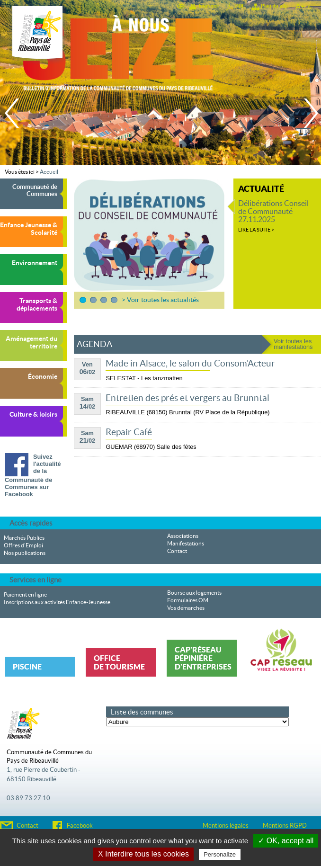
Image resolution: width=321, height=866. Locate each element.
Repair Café (129, 432)
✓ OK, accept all (285, 841)
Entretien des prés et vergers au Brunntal (187, 398)
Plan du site (274, 6)
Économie (42, 376)
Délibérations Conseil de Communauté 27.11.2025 (273, 211)
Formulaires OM (187, 600)
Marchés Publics (24, 538)
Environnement (34, 263)
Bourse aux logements (194, 593)
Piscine (27, 666)
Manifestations (185, 543)
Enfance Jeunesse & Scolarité (28, 228)
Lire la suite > (256, 229)
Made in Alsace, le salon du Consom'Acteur (190, 363)
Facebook (80, 825)
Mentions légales (226, 825)
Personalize (220, 854)
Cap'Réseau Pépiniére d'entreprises (203, 658)
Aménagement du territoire (31, 342)
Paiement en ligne (25, 595)
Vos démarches (186, 608)
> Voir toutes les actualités (160, 300)
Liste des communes (142, 712)
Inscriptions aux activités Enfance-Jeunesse (57, 602)
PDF (240, 6)
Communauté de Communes (34, 190)
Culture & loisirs (33, 414)
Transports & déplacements (37, 304)
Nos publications (24, 553)
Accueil (49, 172)
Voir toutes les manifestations (293, 344)
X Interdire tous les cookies (143, 854)
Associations (182, 536)
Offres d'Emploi (23, 545)
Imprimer (209, 6)
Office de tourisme (119, 662)
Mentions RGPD (285, 825)
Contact (177, 551)
